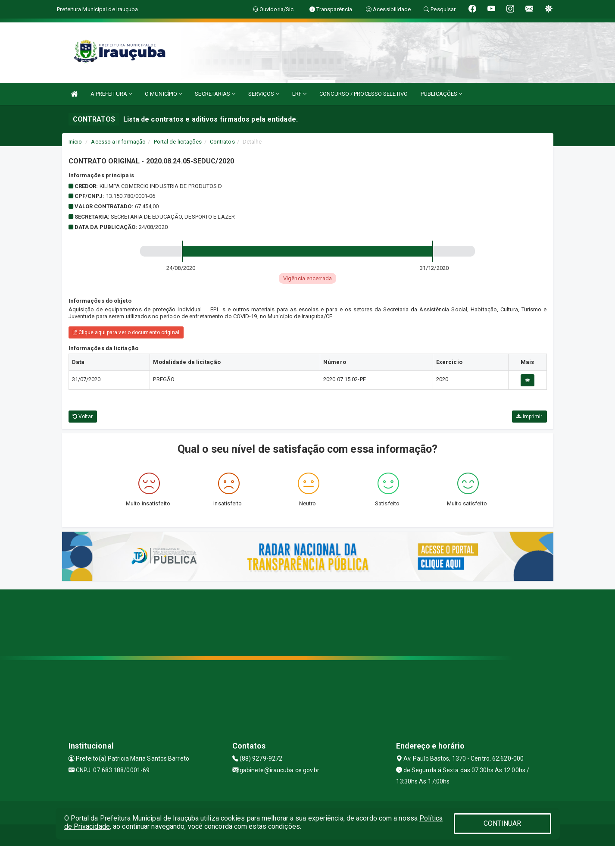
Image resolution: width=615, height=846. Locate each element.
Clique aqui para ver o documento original (126, 332)
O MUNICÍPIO (163, 94)
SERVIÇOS (263, 94)
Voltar (83, 417)
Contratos (222, 141)
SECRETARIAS (215, 94)
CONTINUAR (502, 823)
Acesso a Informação (118, 141)
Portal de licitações (178, 141)
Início (75, 141)
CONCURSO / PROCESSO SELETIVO (363, 94)
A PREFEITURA (111, 94)
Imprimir (529, 417)
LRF (299, 94)
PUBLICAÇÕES (441, 94)
